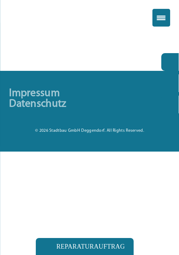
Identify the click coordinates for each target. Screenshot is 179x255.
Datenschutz (37, 104)
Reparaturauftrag (90, 246)
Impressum (34, 94)
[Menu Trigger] (161, 18)
